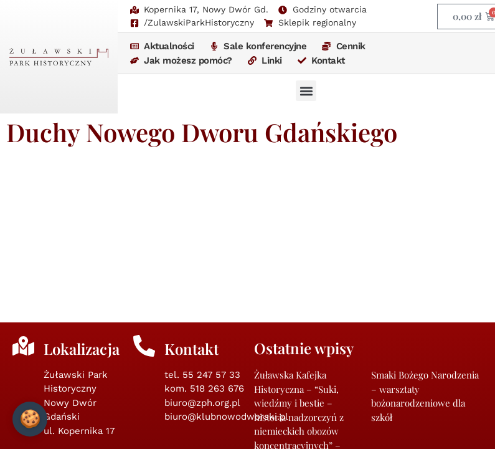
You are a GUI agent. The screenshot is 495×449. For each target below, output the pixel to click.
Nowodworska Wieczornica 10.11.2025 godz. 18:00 (417, 336)
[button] (306, 90)
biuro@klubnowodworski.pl (226, 258)
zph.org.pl (214, 397)
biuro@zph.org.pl (202, 244)
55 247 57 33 (211, 216)
